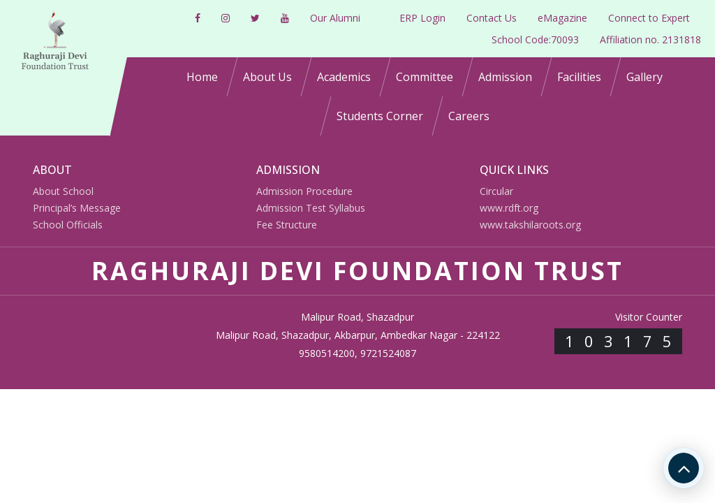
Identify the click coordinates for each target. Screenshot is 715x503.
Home (202, 77)
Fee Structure (286, 224)
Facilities (579, 77)
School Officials (68, 224)
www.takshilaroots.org (530, 224)
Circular (496, 191)
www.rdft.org (509, 207)
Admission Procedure (304, 191)
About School (63, 191)
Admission (505, 77)
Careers (468, 116)
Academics (344, 77)
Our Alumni (335, 17)
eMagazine (562, 17)
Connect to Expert (649, 17)
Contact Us (491, 17)
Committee (424, 77)
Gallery (644, 77)
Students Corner (380, 116)
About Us (267, 77)
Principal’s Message (77, 207)
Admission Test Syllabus (310, 207)
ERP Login (422, 17)
